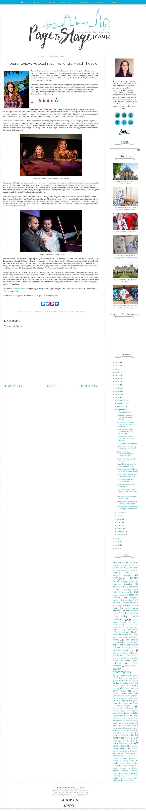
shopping (131, 753)
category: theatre (29, 311)
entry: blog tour (130, 613)
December (121, 400)
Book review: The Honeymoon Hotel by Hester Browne (125, 454)
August (120, 513)
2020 (117, 378)
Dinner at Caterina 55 (124, 412)
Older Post (89, 386)
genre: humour (119, 691)
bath (133, 565)
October (120, 406)
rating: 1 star (123, 733)
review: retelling (119, 748)
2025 (117, 363)
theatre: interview (119, 768)
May (119, 522)
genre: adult (121, 650)
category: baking (129, 570)
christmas (129, 600)
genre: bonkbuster (122, 658)
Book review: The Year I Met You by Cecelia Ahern (127, 475)
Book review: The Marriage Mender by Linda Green (127, 448)
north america (128, 728)
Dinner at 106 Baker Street (127, 444)
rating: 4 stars (130, 740)
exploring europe (131, 645)
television (126, 756)
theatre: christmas (120, 758)
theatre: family (119, 763)
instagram (116, 721)
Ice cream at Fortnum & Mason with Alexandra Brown (126, 417)
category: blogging (122, 575)
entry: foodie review (129, 630)
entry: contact (130, 625)
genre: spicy (126, 711)
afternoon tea (118, 563)
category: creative (128, 582)
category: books (125, 578)
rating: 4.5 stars (126, 743)
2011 (117, 545)
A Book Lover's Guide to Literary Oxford (125, 181)
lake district (126, 721)
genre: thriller (132, 713)
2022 (117, 372)
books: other (119, 567)
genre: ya (121, 715)
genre (133, 647)
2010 (117, 548)
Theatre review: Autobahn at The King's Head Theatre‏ (127, 508)
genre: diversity (129, 678)
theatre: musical (130, 770)
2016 (117, 391)
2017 (117, 388)
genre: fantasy (129, 683)
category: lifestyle (130, 590)
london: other (131, 725)
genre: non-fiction (130, 703)
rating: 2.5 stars (127, 735)
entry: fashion (119, 627)
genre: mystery (121, 701)
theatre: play (80, 311)
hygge (124, 718)
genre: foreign (119, 686)
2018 (117, 385)
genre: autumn (132, 655)
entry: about (117, 605)
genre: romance (124, 705)
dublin (123, 603)
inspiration (132, 718)
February (121, 532)
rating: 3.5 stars (58, 311)
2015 (117, 394)
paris (114, 733)
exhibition (121, 642)
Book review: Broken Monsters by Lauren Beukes (125, 438)
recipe (134, 746)
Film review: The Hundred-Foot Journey (127, 498)
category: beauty (122, 572)
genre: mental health (130, 698)
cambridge (116, 570)
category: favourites (122, 584)
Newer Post (13, 386)
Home (51, 386)
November (121, 403)
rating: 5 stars (119, 746)
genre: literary (128, 693)
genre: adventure (120, 653)
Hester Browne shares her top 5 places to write (126, 465)
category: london (125, 592)
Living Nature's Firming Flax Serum (125, 485)
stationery (116, 756)
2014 (117, 397)
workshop (128, 781)
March (120, 528)
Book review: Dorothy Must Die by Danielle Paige (127, 503)
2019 (117, 382)
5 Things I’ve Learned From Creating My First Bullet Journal (125, 255)
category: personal (119, 595)
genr (126, 647)
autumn (132, 563)
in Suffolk (125, 282)
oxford (133, 730)
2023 (117, 369)
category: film (119, 587)
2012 (117, 542)
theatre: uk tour (120, 778)
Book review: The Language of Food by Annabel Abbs (125, 207)
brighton (133, 568)
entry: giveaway (123, 632)
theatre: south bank (128, 776)
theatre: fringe (69, 311)
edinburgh (132, 603)
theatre (133, 756)
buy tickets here (52, 296)
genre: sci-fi (118, 708)
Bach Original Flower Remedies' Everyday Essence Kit (125, 431)
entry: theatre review (44, 311)
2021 (117, 375)
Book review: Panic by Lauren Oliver (125, 480)
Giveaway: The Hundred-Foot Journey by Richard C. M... (127, 491)
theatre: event (128, 761)
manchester (117, 728)
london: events (128, 723)
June (119, 519)
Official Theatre (20, 289)
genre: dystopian (120, 681)
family (119, 647)
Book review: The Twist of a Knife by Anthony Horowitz (125, 305)
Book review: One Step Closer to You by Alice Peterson (126, 424)
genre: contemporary (122, 670)
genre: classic (130, 666)
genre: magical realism (121, 696)
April (119, 525)
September (121, 410)
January (120, 535)
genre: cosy (125, 676)
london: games (118, 725)
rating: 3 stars (119, 738)
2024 (117, 366)
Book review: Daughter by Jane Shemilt (126, 460)
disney (115, 603)
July (119, 516)
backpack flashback (120, 565)
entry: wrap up (131, 640)
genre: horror (130, 688)
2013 (117, 539)
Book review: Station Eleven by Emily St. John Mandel (127, 470)
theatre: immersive (129, 766)
